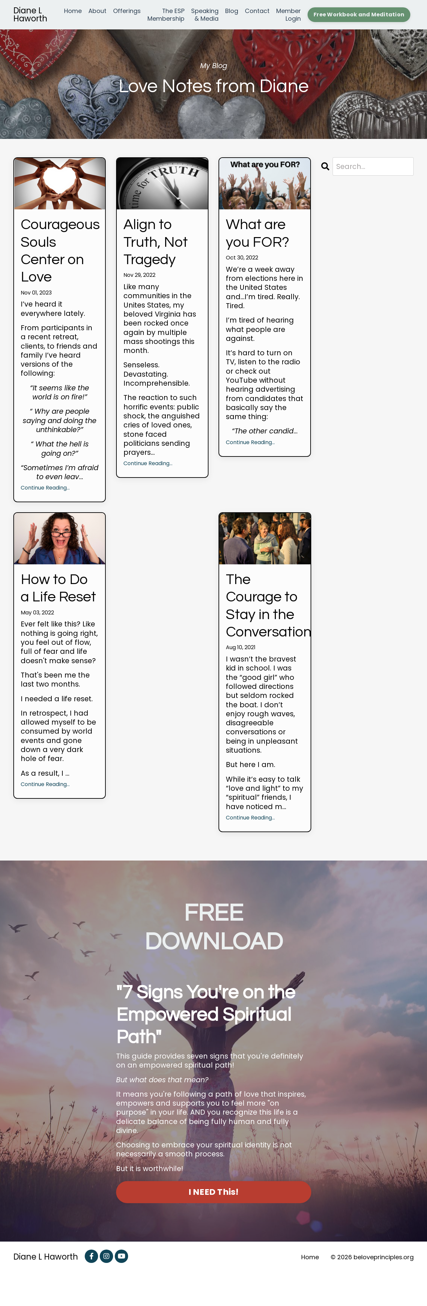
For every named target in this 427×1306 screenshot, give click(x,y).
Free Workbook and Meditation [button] (359, 14)
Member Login (288, 15)
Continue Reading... (45, 495)
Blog (231, 11)
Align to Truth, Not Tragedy (158, 244)
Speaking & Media (205, 15)
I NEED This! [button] (213, 1225)
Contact (257, 11)
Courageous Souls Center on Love (59, 254)
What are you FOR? (261, 235)
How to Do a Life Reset (58, 606)
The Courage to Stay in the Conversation (265, 626)
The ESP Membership (165, 15)
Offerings (127, 11)
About (97, 11)
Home (73, 11)
